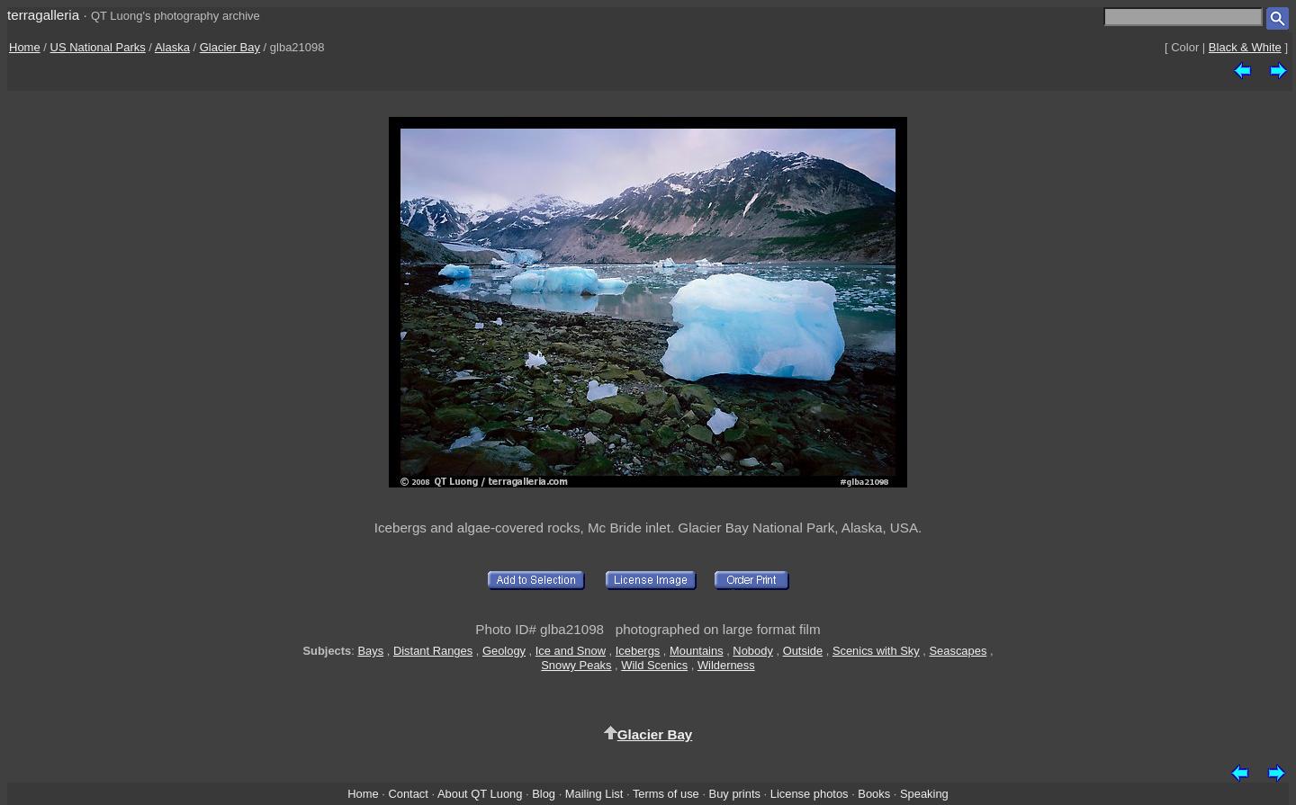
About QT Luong (479, 794)
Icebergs (638, 650)
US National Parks (98, 47)
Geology (504, 650)
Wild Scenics (654, 665)
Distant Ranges (432, 650)
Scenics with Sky (876, 650)
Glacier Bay (230, 47)
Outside (803, 650)
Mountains (697, 650)
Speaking (924, 794)
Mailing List (594, 794)
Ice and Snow (571, 650)
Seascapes (957, 650)
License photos (809, 794)
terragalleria (43, 14)
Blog (543, 794)
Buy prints (734, 794)
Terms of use (666, 794)
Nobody (753, 650)
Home (24, 47)
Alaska (172, 47)
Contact (408, 794)
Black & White (1245, 47)
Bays (370, 650)
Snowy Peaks (576, 665)
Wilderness (726, 665)
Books (874, 794)
